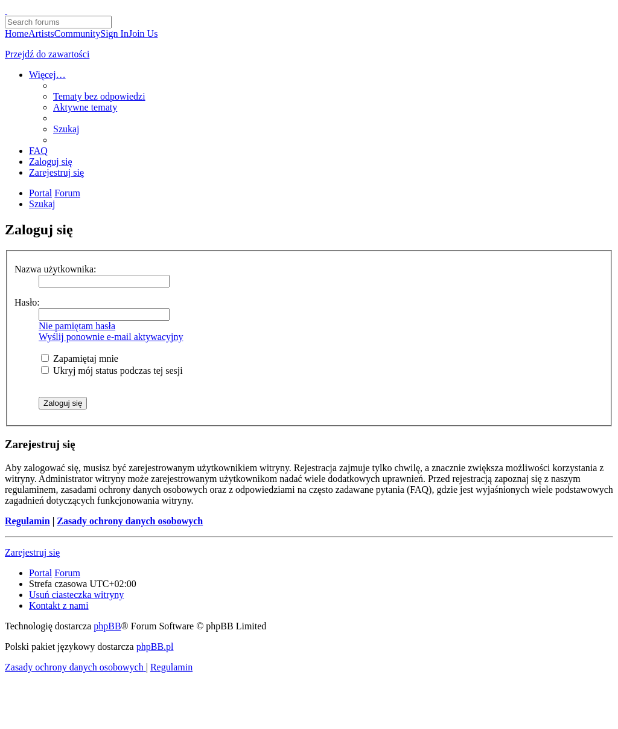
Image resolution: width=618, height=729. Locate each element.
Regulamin (27, 521)
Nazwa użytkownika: (55, 269)
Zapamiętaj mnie (79, 358)
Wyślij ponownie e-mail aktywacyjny (111, 337)
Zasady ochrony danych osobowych (130, 521)
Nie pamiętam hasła (77, 326)
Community (77, 33)
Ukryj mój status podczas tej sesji (112, 370)
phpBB (107, 626)
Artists (41, 33)
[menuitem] (99, 96)
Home (16, 33)
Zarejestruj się (32, 552)
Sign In (114, 33)
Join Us (143, 33)
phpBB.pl (155, 646)
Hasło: (27, 302)
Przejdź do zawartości (47, 54)
